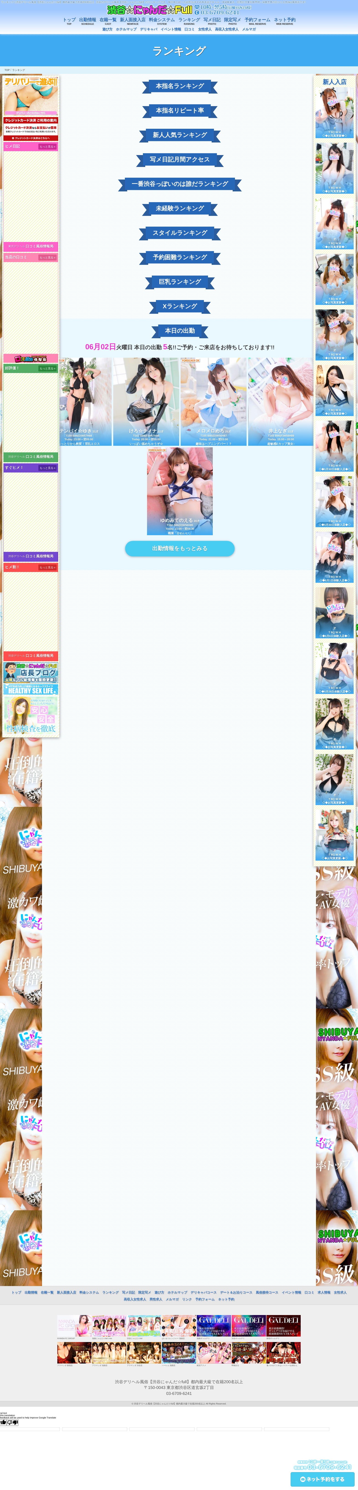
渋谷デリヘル (16, 456)
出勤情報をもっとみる (180, 548)
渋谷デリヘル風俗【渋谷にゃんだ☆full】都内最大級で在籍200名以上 (169, 1404)
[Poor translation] (12, 1422)
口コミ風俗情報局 (39, 246)
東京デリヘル (16, 246)
